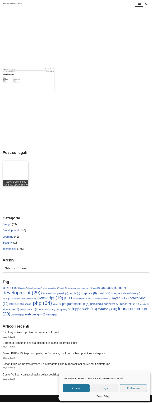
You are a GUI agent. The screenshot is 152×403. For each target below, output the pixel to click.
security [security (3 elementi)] (144, 305)
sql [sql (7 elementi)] (34, 309)
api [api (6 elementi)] (13, 288)
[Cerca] (146, 3)
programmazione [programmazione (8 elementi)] (76, 304)
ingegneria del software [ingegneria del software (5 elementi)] (125, 293)
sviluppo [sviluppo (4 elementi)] (61, 310)
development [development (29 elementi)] (21, 293)
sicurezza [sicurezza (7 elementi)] (11, 309)
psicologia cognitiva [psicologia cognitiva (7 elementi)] (104, 304)
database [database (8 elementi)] (109, 288)
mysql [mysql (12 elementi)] (120, 298)
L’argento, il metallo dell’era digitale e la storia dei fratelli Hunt (40, 343)
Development (11, 230)
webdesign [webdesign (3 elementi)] (52, 315)
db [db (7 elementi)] (122, 288)
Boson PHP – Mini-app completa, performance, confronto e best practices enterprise (54, 353)
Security (8, 242)
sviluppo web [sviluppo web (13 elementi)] (82, 309)
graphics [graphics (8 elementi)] (89, 293)
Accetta (76, 388)
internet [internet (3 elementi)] (31, 299)
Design (7, 224)
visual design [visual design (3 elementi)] (18, 315)
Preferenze (133, 388)
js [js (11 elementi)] (69, 298)
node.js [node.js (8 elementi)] (16, 304)
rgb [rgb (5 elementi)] (135, 304)
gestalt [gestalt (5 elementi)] (62, 293)
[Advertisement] (76, 42)
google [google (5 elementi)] (74, 293)
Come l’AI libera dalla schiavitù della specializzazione (35, 375)
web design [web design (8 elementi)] (35, 315)
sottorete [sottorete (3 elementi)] (25, 310)
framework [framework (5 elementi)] (48, 293)
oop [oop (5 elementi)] (28, 304)
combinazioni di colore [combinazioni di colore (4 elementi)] (80, 288)
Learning (8, 236)
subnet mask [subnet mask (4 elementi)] (47, 310)
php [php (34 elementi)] (42, 303)
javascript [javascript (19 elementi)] (49, 298)
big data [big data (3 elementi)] (23, 288)
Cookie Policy (103, 396)
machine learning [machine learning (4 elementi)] (84, 299)
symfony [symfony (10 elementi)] (107, 309)
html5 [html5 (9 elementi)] (104, 293)
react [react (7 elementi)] (125, 304)
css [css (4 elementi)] (96, 288)
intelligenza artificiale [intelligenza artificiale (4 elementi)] (14, 299)
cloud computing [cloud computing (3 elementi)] (51, 288)
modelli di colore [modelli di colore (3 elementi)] (103, 299)
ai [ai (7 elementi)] (6, 288)
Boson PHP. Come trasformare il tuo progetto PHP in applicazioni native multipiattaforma (57, 364)
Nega (105, 388)
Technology (10, 249)
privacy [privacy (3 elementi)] (57, 305)
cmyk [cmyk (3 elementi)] (63, 288)
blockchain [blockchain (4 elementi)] (35, 288)
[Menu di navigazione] (139, 4)
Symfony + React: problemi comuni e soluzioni (31, 332)
